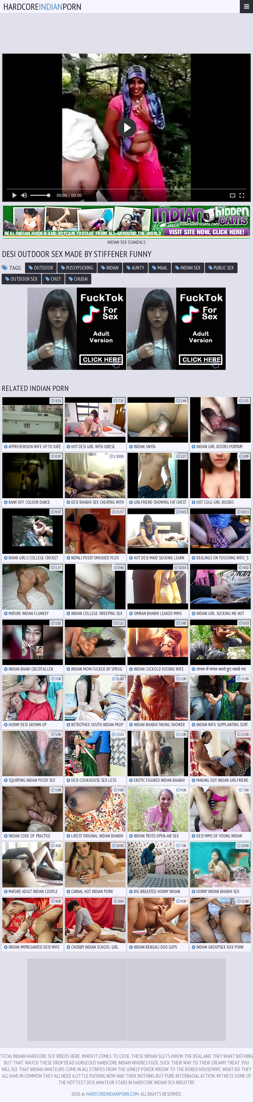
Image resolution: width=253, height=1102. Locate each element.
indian (110, 268)
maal (159, 268)
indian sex (188, 268)
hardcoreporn (42, 6)
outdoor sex (21, 279)
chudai (78, 279)
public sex (221, 268)
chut (53, 279)
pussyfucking (77, 268)
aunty (135, 268)
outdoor (41, 268)
